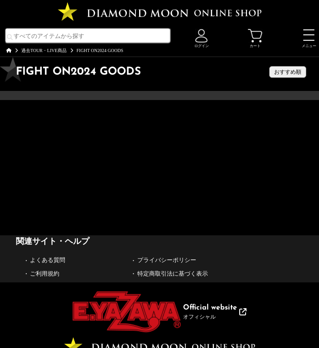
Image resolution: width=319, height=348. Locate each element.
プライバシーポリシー (166, 260)
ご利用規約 (44, 273)
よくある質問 (47, 260)
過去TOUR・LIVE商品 (44, 50)
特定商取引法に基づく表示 (172, 273)
